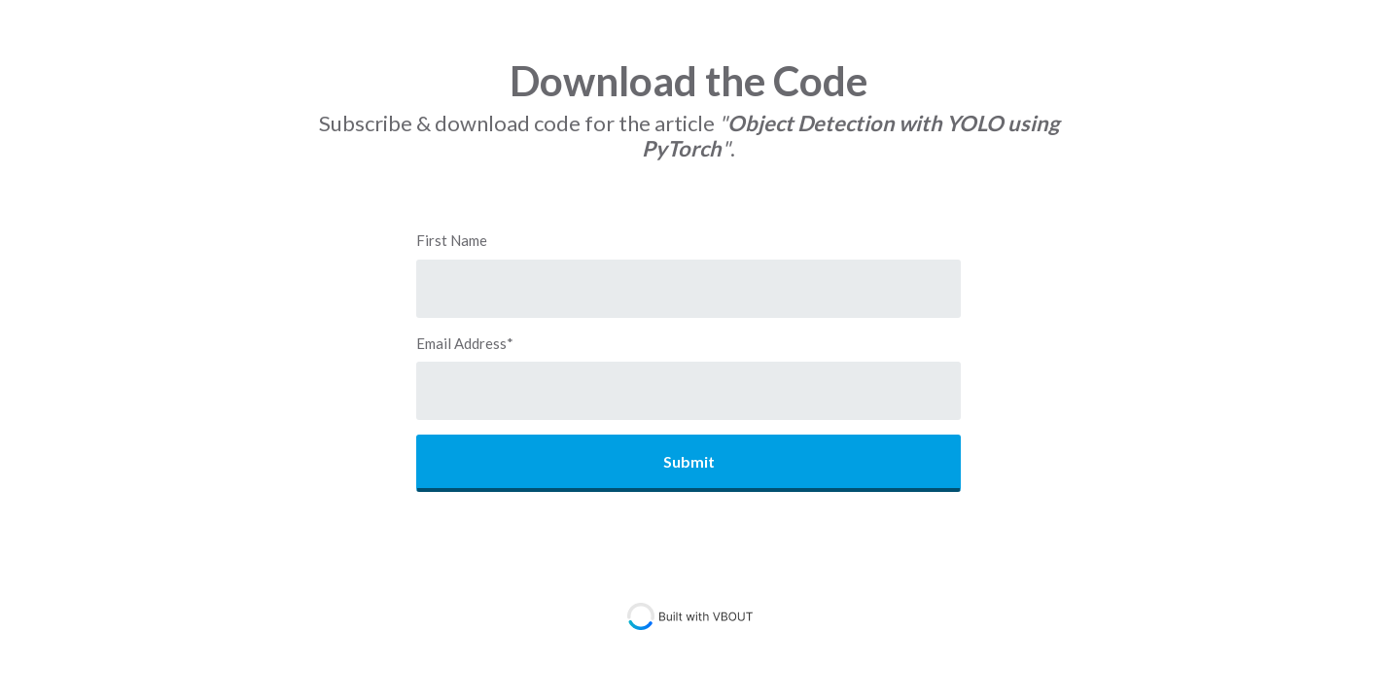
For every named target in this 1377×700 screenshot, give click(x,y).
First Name (451, 240)
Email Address (464, 343)
